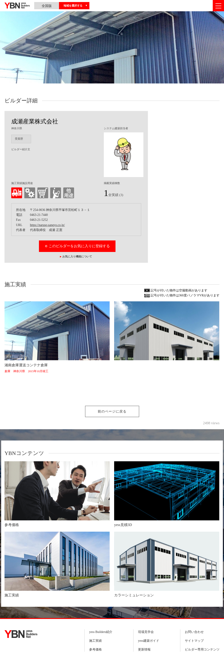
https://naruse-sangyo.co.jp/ (47, 225)
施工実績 (95, 640)
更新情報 (144, 649)
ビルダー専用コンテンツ (202, 649)
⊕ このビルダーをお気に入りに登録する (77, 246)
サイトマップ (194, 640)
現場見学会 (146, 632)
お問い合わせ (194, 632)
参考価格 (95, 649)
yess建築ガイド (148, 640)
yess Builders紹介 (100, 632)
